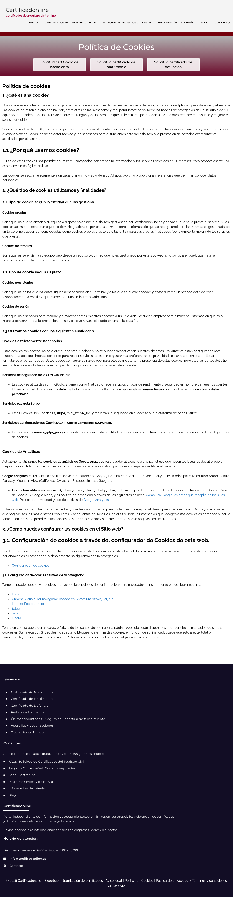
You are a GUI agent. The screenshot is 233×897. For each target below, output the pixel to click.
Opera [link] (16, 618)
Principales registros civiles (129, 22)
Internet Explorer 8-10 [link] (28, 604)
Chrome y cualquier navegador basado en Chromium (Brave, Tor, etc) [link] (63, 599)
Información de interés (176, 22)
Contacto (222, 22)
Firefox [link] (17, 594)
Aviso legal (114, 880)
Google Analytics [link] (96, 500)
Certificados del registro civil (72, 22)
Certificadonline (27, 10)
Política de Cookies (139, 880)
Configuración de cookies (30, 565)
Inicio (33, 22)
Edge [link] (16, 608)
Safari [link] (16, 613)
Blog (204, 22)
